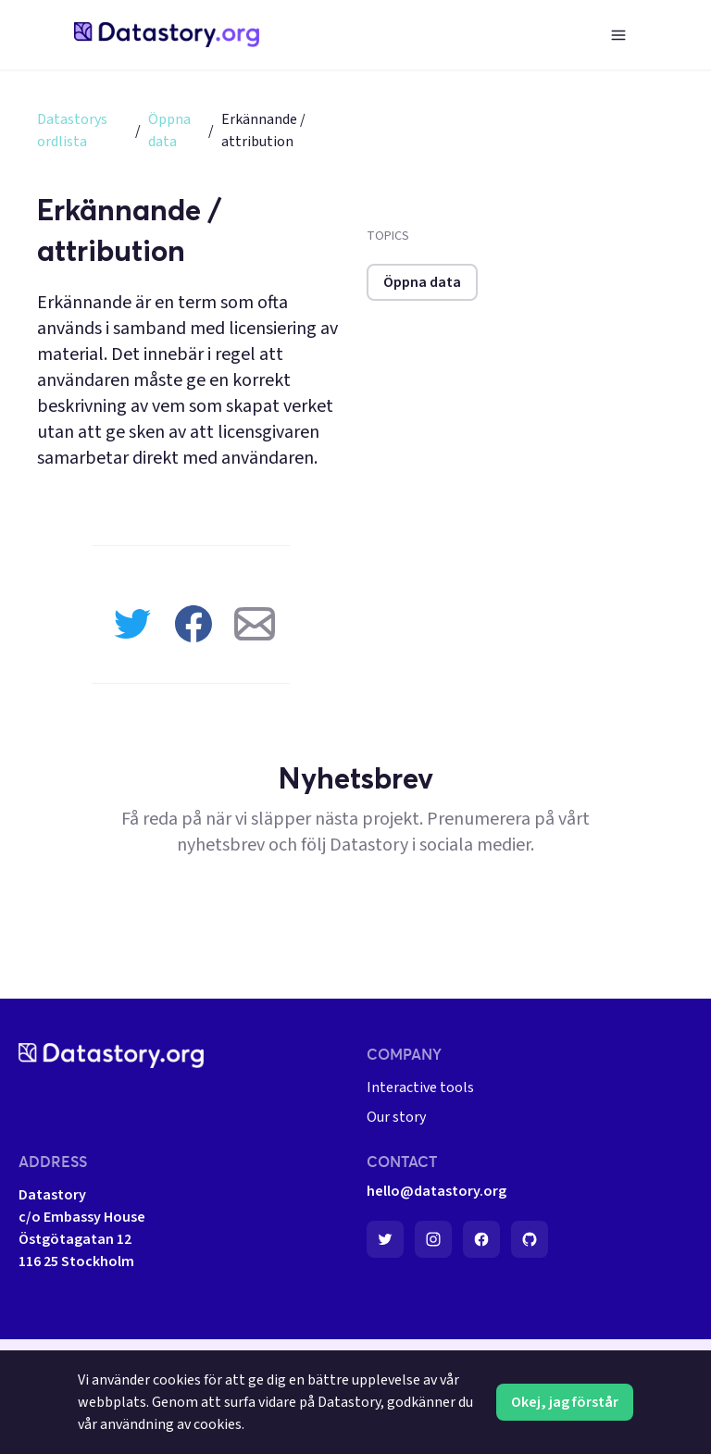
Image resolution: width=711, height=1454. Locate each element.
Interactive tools (420, 1087)
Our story (396, 1117)
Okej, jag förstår (564, 1402)
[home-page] (166, 34)
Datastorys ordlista (72, 130)
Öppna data (169, 130)
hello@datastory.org (436, 1191)
